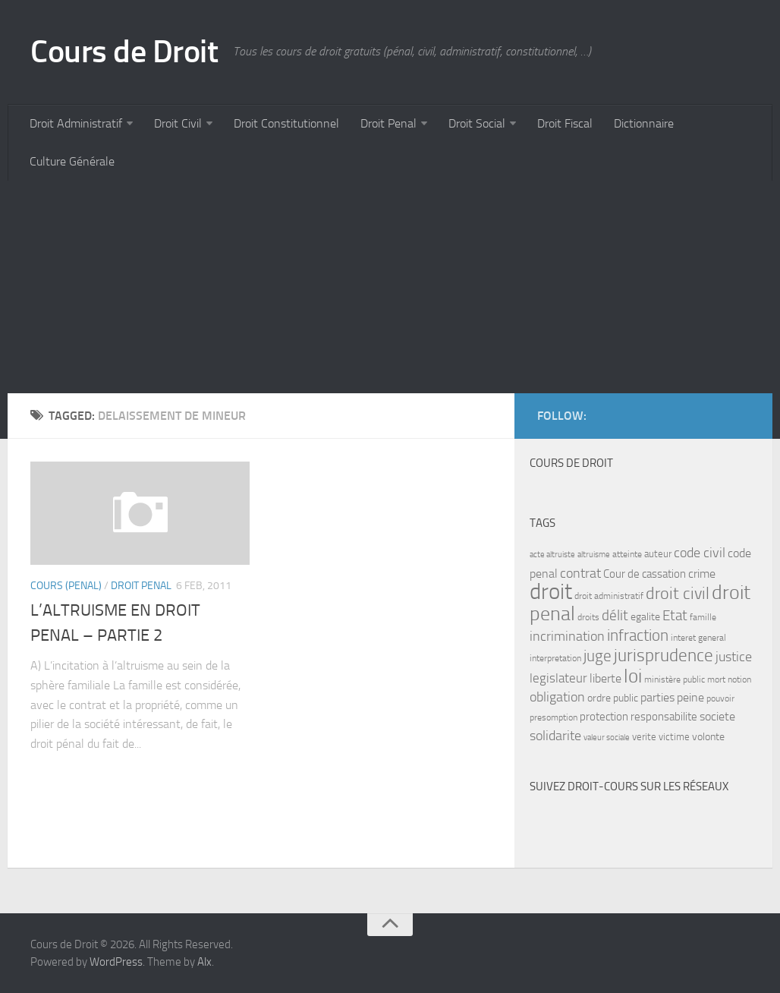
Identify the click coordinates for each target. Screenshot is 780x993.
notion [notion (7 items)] (739, 679)
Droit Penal (388, 123)
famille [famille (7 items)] (703, 617)
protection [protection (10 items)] (604, 716)
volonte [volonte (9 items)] (708, 736)
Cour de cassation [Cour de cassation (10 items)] (644, 574)
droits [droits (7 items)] (588, 617)
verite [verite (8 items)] (644, 736)
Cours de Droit (124, 52)
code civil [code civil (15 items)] (699, 552)
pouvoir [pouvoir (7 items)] (720, 698)
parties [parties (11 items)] (657, 698)
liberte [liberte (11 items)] (605, 679)
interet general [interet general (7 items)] (698, 637)
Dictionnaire (644, 123)
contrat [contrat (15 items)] (580, 573)
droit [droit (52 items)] (551, 591)
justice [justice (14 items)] (734, 657)
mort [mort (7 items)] (716, 679)
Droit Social (476, 123)
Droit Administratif (76, 123)
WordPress (116, 962)
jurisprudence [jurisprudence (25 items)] (663, 655)
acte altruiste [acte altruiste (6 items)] (552, 555)
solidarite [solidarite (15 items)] (555, 735)
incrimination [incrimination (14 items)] (567, 637)
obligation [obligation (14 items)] (557, 697)
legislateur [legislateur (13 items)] (558, 678)
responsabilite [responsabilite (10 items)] (664, 716)
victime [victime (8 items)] (674, 736)
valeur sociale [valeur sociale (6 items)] (606, 737)
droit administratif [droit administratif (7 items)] (608, 596)
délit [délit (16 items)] (615, 615)
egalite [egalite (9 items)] (645, 616)
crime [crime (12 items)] (702, 573)
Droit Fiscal (565, 123)
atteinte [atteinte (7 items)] (627, 554)
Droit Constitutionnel (286, 123)
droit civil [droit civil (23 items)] (677, 594)
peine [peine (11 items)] (690, 698)
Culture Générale (72, 161)
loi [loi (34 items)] (633, 676)
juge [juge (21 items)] (597, 655)
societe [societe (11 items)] (717, 716)
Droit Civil (178, 123)
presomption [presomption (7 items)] (553, 717)
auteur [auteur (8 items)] (657, 554)
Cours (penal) (66, 585)
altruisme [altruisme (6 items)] (593, 555)
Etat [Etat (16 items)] (674, 615)
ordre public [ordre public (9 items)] (612, 698)
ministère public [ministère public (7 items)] (674, 679)
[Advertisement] (390, 287)
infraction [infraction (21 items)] (637, 635)
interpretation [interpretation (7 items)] (555, 658)
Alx (204, 962)
